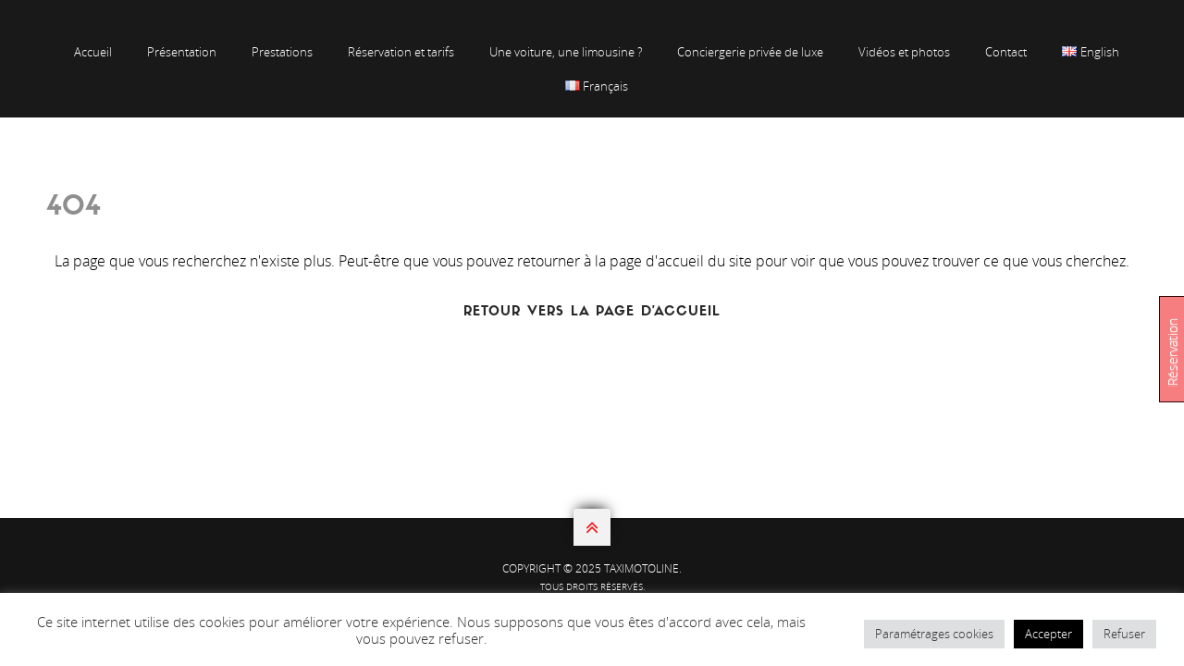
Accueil (93, 51)
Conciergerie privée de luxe (750, 51)
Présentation (181, 51)
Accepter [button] (1048, 633)
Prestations (282, 51)
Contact (1006, 51)
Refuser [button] (1124, 633)
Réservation (1172, 352)
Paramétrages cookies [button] (934, 633)
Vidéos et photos (904, 51)
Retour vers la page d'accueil (592, 312)
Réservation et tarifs (401, 51)
